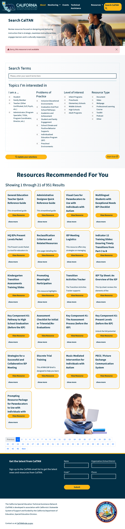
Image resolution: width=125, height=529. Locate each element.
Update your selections (26, 157)
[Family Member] (10, 100)
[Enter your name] (76, 465)
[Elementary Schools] (66, 103)
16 (85, 439)
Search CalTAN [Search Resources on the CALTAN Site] (112, 6)
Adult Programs (75, 113)
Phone (94, 472)
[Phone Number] (104, 476)
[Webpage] (94, 103)
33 (63, 444)
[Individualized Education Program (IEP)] (38, 134)
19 (100, 439)
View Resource (18, 215)
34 (68, 444)
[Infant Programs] (66, 97)
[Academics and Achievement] (38, 113)
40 (98, 444)
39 (93, 444)
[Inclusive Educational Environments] (38, 101)
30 (48, 444)
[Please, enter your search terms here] (62, 76)
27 (33, 444)
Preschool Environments (47, 145)
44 (8, 448)
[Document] (94, 97)
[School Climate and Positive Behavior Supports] (38, 125)
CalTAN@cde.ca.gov (25, 523)
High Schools (74, 109)
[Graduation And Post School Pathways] (38, 107)
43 (113, 444)
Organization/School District (103, 461)
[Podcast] (94, 116)
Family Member (19, 100)
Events (65, 5)
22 (8, 444)
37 (83, 444)
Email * (67, 472)
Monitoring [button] (53, 5)
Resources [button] (96, 5)
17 (90, 439)
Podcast (100, 115)
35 (73, 444)
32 (58, 444)
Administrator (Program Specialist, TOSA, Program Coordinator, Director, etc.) (23, 117)
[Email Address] (76, 476)
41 (103, 444)
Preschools (73, 100)
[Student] (10, 97)
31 (53, 444)
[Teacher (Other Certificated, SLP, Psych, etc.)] (10, 103)
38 (88, 444)
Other (99, 119)
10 (55, 439)
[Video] (94, 100)
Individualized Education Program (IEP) (49, 137)
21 (110, 439)
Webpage (100, 103)
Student (16, 97)
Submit (77, 487)
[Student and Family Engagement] (38, 119)
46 (18, 448)
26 (28, 444)
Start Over (112, 156)
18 (95, 439)
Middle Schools (75, 106)
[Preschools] (66, 100)
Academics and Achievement (47, 114)
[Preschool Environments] (38, 144)
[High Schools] (66, 110)
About (43, 5)
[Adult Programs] (66, 113)
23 (13, 444)
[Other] (94, 119)
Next (24, 448)
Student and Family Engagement (49, 121)
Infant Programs (75, 97)
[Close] (117, 49)
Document (101, 97)
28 (38, 444)
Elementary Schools (77, 103)
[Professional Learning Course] (94, 106)
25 (23, 444)
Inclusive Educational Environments (50, 102)
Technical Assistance (76, 6)
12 (65, 439)
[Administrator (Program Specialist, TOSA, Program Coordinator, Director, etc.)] (10, 112)
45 (13, 448)
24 (18, 444)
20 (105, 439)
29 (43, 444)
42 (108, 444)
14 (75, 439)
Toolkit (99, 112)
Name (66, 461)
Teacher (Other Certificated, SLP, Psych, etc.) (23, 106)
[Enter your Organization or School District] (104, 465)
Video (99, 100)
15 (80, 439)
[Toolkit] (94, 113)
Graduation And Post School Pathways (49, 108)
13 (70, 439)
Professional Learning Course (106, 108)
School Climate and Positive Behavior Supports (49, 128)
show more (13, 221)
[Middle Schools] (66, 106)
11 (60, 439)
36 (78, 444)
